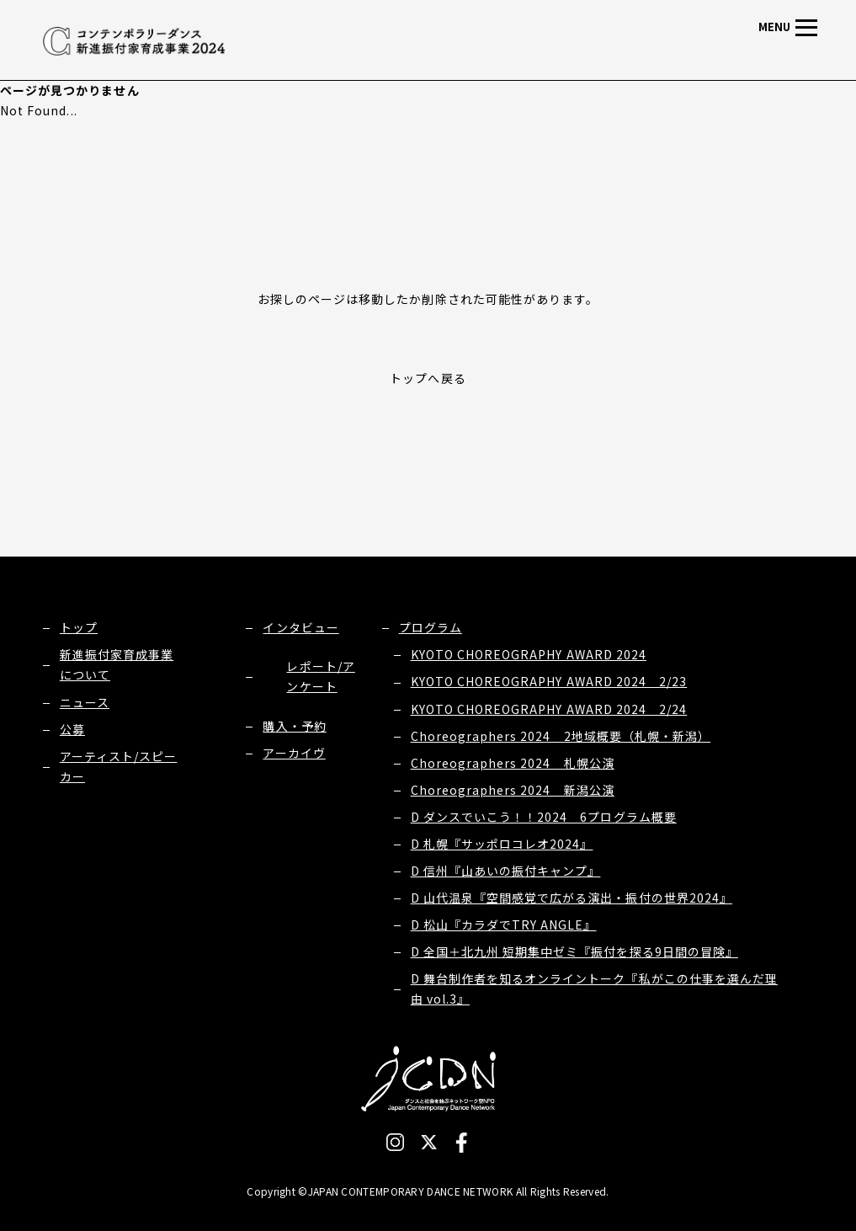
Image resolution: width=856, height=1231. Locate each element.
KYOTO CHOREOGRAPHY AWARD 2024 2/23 (549, 681)
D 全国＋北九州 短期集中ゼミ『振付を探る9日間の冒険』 (574, 951)
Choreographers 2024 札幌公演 (512, 762)
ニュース (84, 702)
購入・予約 (294, 725)
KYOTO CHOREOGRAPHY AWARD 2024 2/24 (549, 709)
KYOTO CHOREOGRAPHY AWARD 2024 (528, 654)
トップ (79, 627)
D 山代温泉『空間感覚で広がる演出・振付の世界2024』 (571, 897)
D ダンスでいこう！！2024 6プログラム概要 (544, 816)
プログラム (430, 627)
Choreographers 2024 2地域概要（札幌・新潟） (561, 735)
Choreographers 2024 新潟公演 (512, 789)
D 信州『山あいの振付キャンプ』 (506, 870)
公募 (72, 729)
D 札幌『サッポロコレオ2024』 (502, 843)
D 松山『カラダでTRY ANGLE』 (504, 924)
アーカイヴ (294, 752)
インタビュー (300, 627)
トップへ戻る (427, 378)
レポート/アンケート (320, 676)
